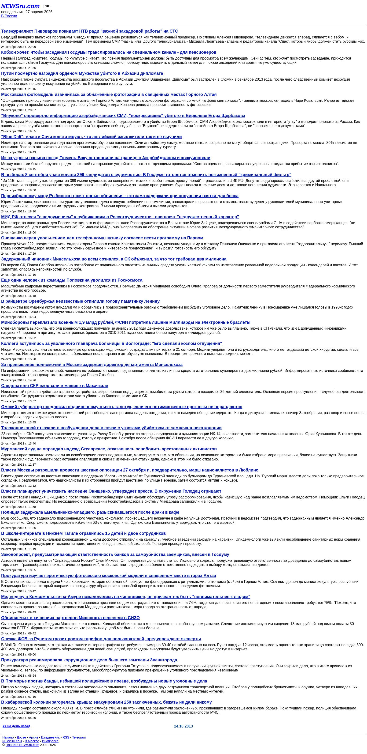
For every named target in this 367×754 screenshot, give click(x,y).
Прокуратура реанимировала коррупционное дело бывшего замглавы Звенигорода (89, 660)
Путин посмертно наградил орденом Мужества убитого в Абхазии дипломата (82, 73)
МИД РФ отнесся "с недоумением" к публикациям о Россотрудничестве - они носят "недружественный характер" (120, 217)
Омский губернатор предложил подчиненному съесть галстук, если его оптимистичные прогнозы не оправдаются (121, 406)
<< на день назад (16, 726)
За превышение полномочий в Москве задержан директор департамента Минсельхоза (92, 364)
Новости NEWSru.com (22, 745)
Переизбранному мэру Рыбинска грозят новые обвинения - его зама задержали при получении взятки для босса (120, 195)
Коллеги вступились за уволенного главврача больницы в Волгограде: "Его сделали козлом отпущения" (111, 343)
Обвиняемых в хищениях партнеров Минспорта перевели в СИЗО (70, 617)
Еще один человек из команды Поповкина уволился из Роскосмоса (72, 280)
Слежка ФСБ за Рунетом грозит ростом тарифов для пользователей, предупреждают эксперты (101, 639)
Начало (8, 737)
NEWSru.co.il (12, 741)
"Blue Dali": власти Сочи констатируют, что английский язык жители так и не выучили (91, 136)
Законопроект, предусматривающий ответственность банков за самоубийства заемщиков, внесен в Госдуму (115, 554)
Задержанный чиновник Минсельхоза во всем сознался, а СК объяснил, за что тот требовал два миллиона (113, 259)
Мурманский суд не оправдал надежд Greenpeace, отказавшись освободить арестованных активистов (109, 449)
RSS (65, 737)
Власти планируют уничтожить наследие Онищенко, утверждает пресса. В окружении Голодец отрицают (111, 491)
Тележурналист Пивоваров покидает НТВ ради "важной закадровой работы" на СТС (89, 31)
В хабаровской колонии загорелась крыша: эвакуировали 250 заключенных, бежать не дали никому (106, 702)
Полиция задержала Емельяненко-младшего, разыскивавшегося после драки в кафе (90, 512)
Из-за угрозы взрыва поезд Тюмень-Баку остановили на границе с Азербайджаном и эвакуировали (105, 157)
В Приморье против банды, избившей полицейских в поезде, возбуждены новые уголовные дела (104, 681)
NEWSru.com (20, 6)
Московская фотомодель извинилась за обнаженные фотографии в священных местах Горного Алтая (109, 94)
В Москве (32, 741)
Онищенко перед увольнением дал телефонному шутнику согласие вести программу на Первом (102, 238)
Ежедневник (50, 737)
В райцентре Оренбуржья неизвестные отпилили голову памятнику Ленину (80, 301)
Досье (21, 737)
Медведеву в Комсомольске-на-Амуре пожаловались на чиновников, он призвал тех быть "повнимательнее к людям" (125, 596)
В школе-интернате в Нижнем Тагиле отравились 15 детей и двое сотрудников (83, 533)
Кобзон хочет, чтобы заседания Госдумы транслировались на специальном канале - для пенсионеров (109, 52)
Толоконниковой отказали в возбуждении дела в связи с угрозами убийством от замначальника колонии (111, 428)
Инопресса (50, 741)
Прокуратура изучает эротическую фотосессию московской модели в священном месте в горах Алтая (108, 575)
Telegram (79, 737)
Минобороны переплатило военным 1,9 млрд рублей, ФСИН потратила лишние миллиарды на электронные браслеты (125, 322)
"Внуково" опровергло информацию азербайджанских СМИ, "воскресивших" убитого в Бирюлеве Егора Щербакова (123, 115)
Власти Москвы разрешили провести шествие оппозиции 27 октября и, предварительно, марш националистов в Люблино (129, 470)
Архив (33, 737)
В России (9, 16)
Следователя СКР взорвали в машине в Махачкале (54, 385)
